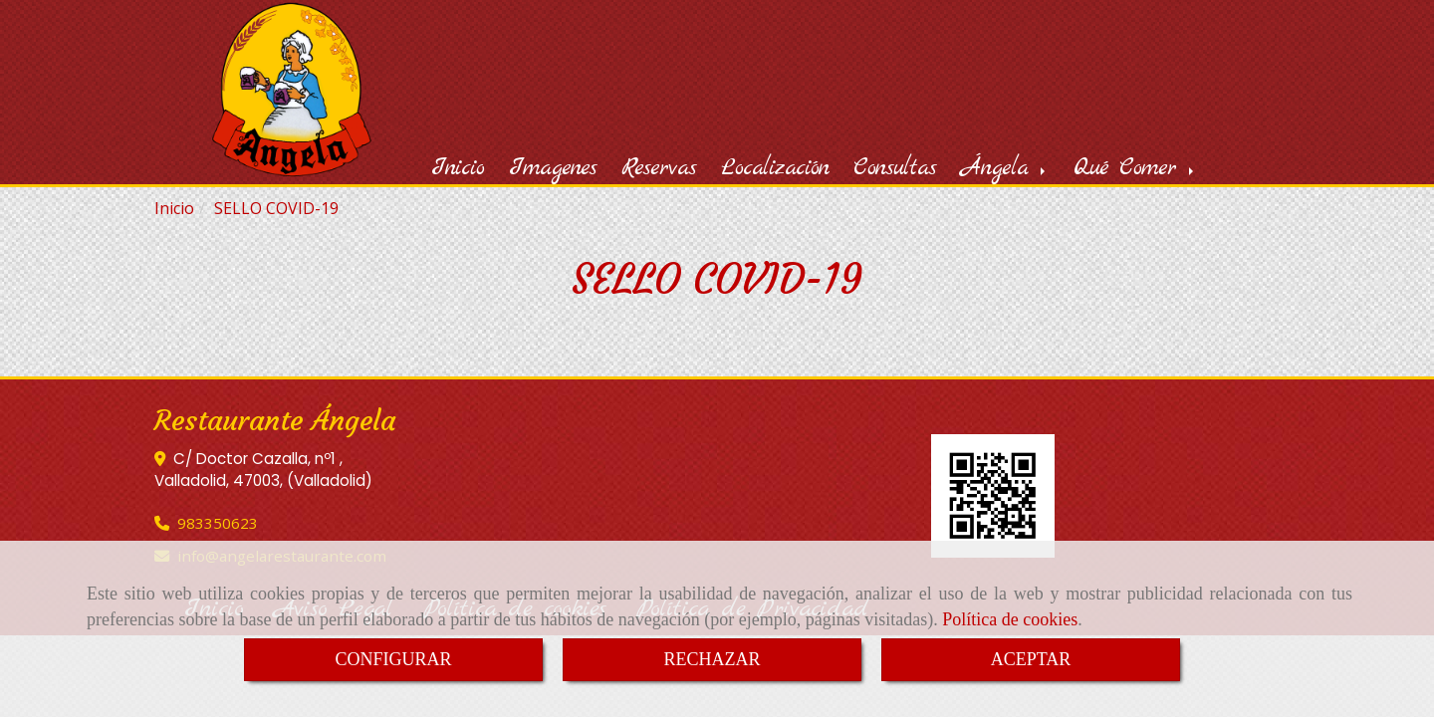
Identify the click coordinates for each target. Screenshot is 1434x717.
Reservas (658, 168)
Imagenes (553, 168)
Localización (775, 168)
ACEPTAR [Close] (1031, 659)
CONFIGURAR (393, 659)
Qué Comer (1135, 168)
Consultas (894, 168)
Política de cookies (1009, 619)
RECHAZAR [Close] (711, 659)
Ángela (1005, 168)
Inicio (457, 168)
